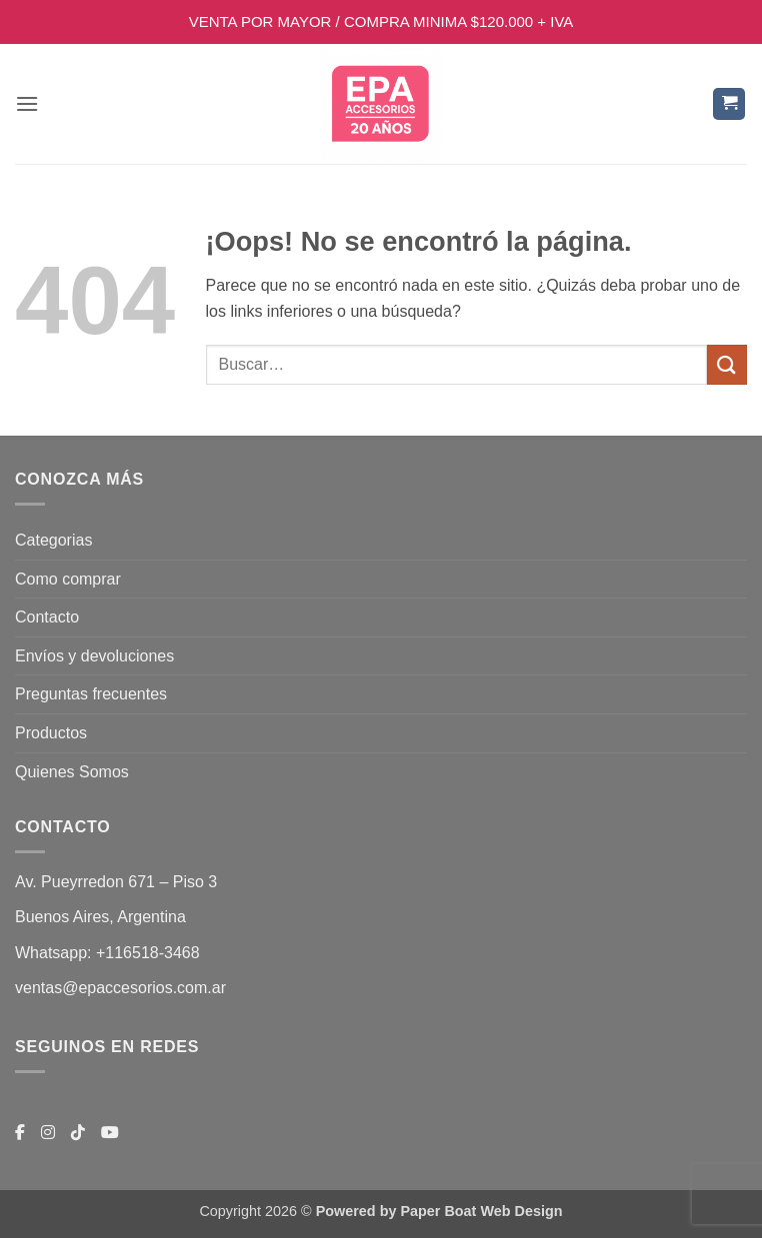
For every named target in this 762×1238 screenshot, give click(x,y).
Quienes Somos (72, 771)
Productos (51, 732)
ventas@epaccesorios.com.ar (120, 987)
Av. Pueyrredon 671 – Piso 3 (116, 881)
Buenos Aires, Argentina (100, 916)
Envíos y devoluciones (94, 655)
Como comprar (68, 579)
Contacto (47, 617)
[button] (27, 103)
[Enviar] (727, 364)
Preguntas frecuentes (91, 693)
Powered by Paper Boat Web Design (439, 1211)
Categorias (53, 540)
